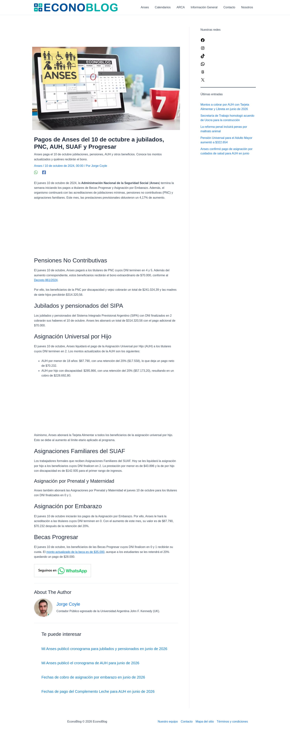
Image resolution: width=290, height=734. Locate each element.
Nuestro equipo (168, 721)
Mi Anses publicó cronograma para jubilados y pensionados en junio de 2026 (104, 649)
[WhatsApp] (36, 172)
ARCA (181, 7)
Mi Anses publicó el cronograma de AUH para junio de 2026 (90, 663)
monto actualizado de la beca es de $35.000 (75, 552)
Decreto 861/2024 (46, 280)
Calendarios (163, 7)
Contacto (229, 7)
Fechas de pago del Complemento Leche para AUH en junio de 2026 (98, 691)
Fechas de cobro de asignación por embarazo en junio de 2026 (93, 677)
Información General (204, 7)
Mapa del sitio (204, 721)
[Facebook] (44, 172)
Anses (145, 7)
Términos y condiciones (232, 721)
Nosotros (247, 7)
